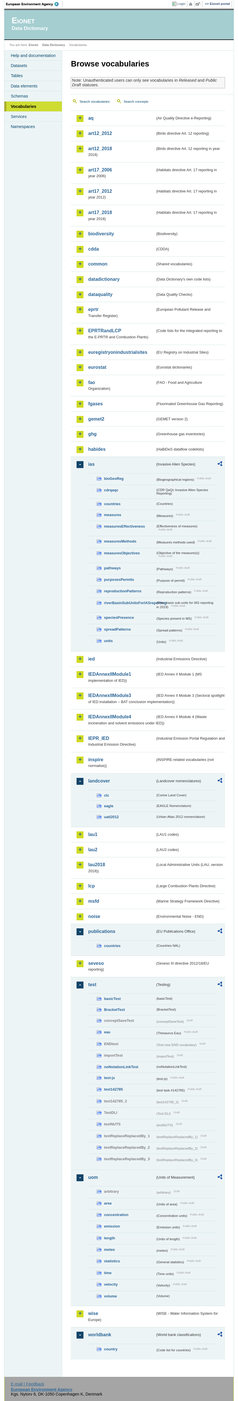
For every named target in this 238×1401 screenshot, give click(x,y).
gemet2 (96, 419)
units (108, 641)
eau (107, 1032)
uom (93, 1177)
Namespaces (23, 126)
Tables (17, 75)
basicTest (112, 999)
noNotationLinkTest (121, 1067)
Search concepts (136, 101)
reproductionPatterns (122, 591)
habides (96, 449)
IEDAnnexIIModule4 (109, 716)
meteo (109, 1249)
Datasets (19, 65)
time (107, 1273)
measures (112, 515)
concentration (116, 1215)
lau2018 (96, 864)
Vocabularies (23, 106)
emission (112, 1226)
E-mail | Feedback (27, 1384)
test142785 (113, 1089)
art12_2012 (100, 133)
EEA (34, 4)
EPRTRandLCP (104, 330)
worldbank (99, 1334)
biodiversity (101, 233)
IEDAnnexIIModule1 (109, 674)
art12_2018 (100, 148)
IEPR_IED (98, 738)
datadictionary (103, 279)
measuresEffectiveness (124, 526)
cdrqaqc (111, 490)
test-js (109, 1078)
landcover (99, 780)
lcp (91, 885)
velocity (111, 1284)
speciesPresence (119, 617)
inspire (95, 759)
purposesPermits (119, 579)
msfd (93, 901)
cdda (93, 249)
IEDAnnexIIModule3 (109, 695)
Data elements (24, 86)
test (92, 984)
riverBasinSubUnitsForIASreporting (129, 603)
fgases (95, 403)
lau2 (92, 849)
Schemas (19, 96)
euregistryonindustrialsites (117, 352)
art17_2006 (100, 169)
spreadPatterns (117, 629)
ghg (92, 434)
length (109, 1238)
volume (110, 1296)
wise (93, 1313)
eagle (108, 806)
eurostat (97, 367)
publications (101, 931)
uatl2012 (111, 817)
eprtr (93, 309)
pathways (112, 568)
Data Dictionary (53, 45)
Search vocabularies (94, 101)
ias (91, 464)
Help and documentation (33, 55)
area (107, 1203)
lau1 (92, 834)
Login (181, 3)
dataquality (100, 294)
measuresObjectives (122, 553)
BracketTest (114, 1009)
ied (91, 658)
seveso (96, 963)
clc (106, 795)
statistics (112, 1261)
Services (18, 116)
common (97, 264)
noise (94, 916)
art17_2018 (100, 212)
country (110, 1349)
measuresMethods (120, 541)
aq (91, 118)
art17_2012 (100, 191)
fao (91, 382)
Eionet (33, 45)
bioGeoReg (113, 478)
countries (112, 504)
